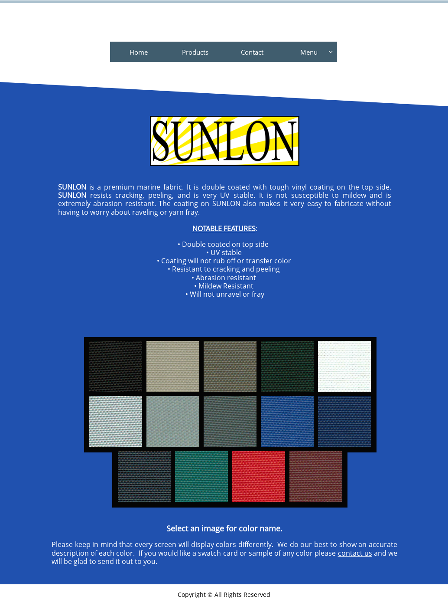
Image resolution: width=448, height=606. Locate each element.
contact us (355, 553)
